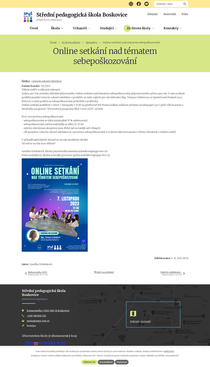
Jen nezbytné (106, 362)
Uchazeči (80, 28)
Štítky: (26, 81)
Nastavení (122, 362)
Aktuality (91, 42)
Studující (107, 28)
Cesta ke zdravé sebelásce (46, 81)
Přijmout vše (89, 362)
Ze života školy (139, 28)
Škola (55, 28)
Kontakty (171, 28)
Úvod (34, 28)
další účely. (169, 351)
